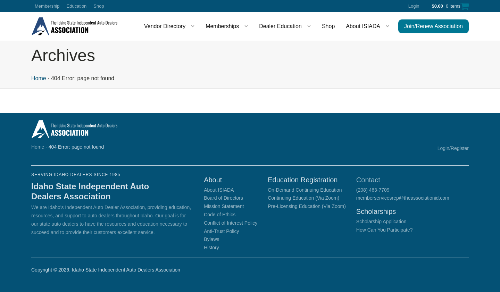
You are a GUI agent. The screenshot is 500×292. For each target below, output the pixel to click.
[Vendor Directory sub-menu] (194, 26)
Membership (47, 6)
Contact (368, 180)
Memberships (222, 26)
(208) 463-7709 (373, 190)
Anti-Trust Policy (221, 231)
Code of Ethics (219, 214)
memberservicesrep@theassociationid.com (402, 198)
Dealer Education (280, 26)
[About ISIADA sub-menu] (389, 26)
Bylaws (211, 239)
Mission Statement (224, 206)
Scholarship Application (381, 221)
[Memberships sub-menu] (247, 26)
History (211, 247)
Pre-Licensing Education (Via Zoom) (307, 206)
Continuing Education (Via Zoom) (303, 198)
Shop (98, 6)
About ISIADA (363, 26)
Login (413, 6)
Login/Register (453, 148)
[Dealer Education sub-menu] (310, 26)
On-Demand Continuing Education (305, 190)
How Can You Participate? (384, 230)
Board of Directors (223, 198)
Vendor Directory (164, 26)
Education (77, 6)
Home (38, 78)
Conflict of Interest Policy (230, 223)
